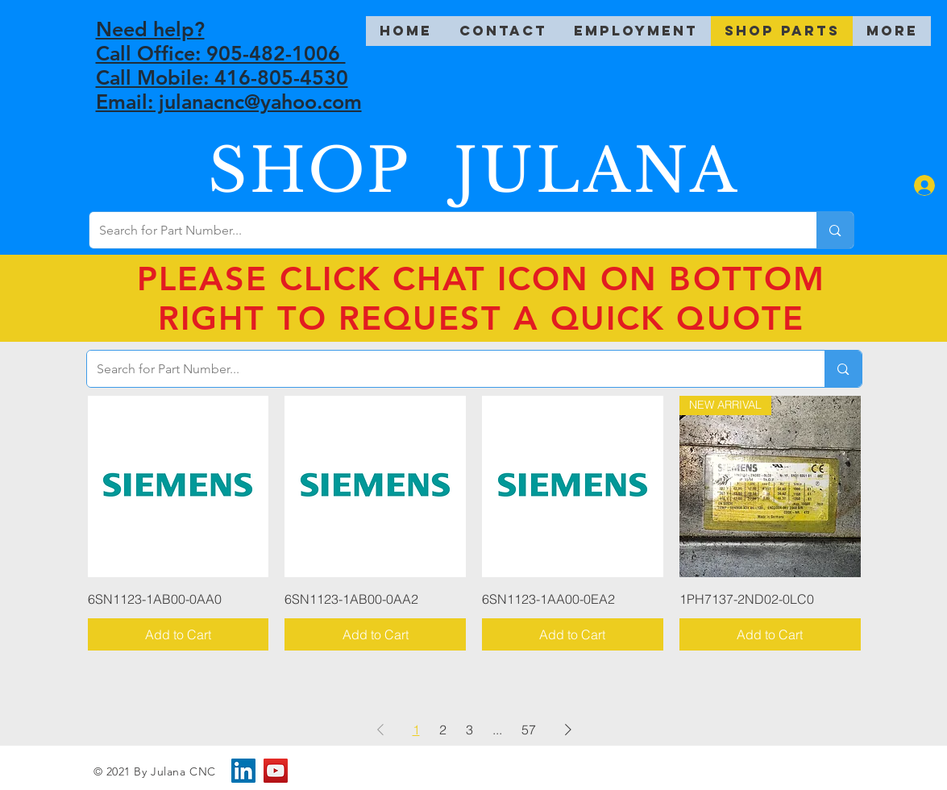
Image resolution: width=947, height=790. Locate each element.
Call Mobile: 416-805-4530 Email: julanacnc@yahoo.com (229, 89)
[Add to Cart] (178, 634)
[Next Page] (568, 729)
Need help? (150, 29)
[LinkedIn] (243, 771)
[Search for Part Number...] (441, 230)
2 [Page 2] (443, 729)
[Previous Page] (380, 729)
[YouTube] (276, 771)
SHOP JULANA (474, 170)
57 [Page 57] (528, 729)
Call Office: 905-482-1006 (221, 53)
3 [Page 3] (469, 729)
